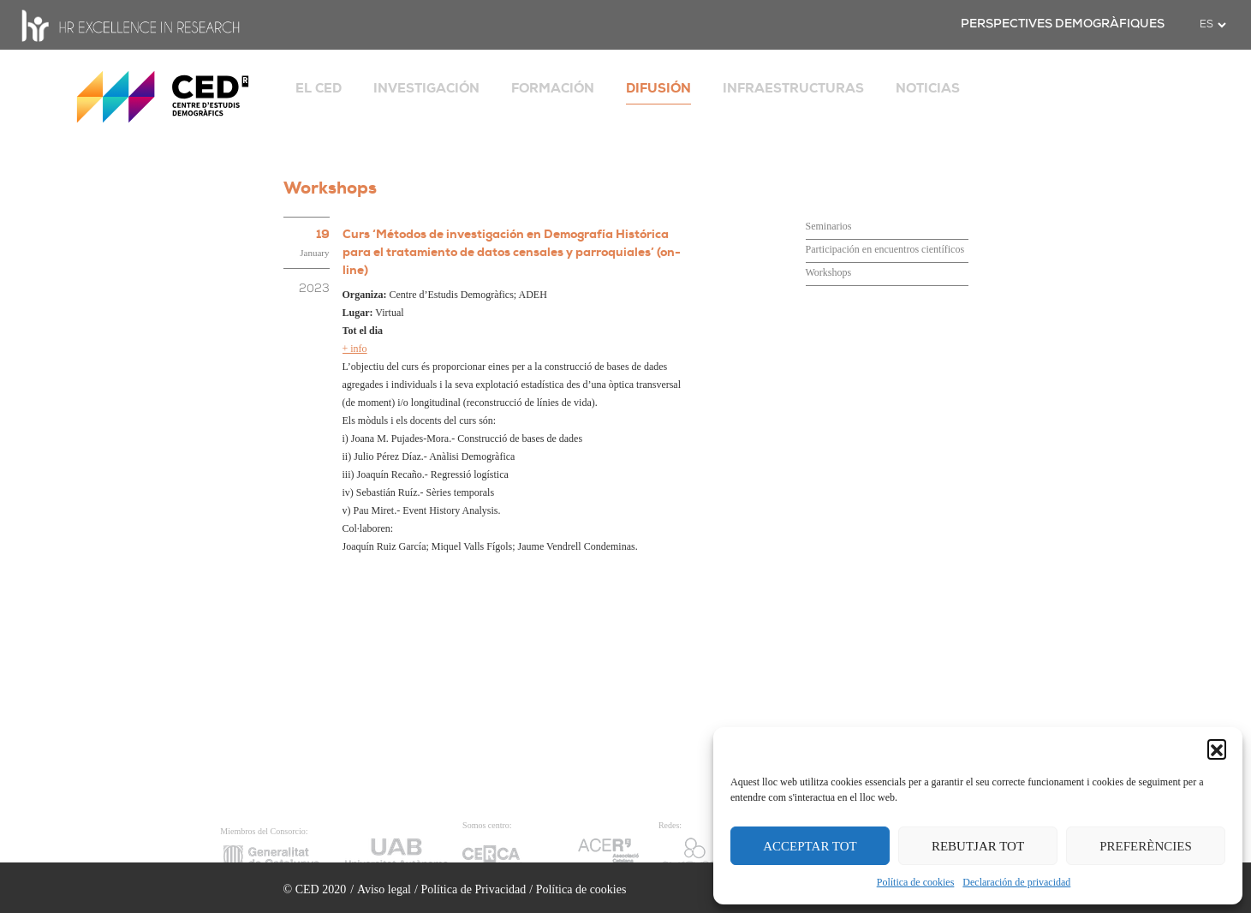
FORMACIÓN (552, 88)
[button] (1216, 748)
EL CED (318, 88)
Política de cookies (916, 882)
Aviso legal (384, 889)
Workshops (829, 272)
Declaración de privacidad (1016, 882)
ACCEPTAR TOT (810, 846)
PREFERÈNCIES (1145, 846)
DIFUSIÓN (658, 88)
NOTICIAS (928, 88)
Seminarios (829, 226)
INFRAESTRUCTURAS (793, 88)
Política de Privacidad (473, 889)
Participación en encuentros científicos (885, 249)
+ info (355, 349)
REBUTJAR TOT (978, 846)
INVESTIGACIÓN (426, 88)
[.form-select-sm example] (1212, 25)
